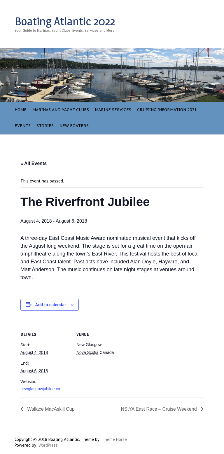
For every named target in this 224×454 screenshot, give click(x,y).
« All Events (33, 163)
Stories (45, 125)
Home (21, 109)
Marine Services (113, 109)
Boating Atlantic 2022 (65, 21)
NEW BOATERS (74, 125)
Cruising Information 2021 (167, 109)
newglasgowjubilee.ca (40, 388)
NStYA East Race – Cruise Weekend (159, 409)
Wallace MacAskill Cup (50, 409)
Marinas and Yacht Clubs (60, 109)
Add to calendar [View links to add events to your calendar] (50, 304)
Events (23, 125)
